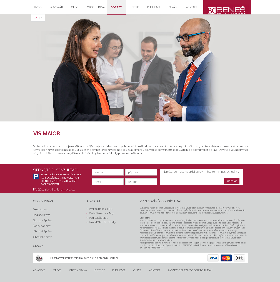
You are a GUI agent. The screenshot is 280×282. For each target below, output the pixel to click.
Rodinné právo (41, 215)
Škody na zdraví (42, 226)
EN (40, 17)
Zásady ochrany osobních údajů (190, 270)
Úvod (38, 7)
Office (75, 7)
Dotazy (116, 7)
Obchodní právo (42, 231)
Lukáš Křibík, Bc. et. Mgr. (103, 222)
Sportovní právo (42, 220)
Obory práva (78, 270)
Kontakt (191, 7)
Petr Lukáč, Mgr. (98, 217)
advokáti (56, 7)
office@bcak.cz (183, 238)
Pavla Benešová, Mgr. (101, 213)
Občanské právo (42, 237)
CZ (35, 17)
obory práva (96, 7)
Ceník (135, 7)
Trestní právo (40, 209)
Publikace (154, 7)
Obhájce (38, 246)
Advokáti (39, 270)
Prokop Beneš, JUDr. (101, 208)
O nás (173, 7)
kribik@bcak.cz (157, 245)
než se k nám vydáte (61, 189)
